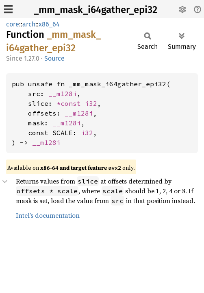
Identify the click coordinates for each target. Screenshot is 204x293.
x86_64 (49, 24)
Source (54, 58)
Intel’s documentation (48, 215)
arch (28, 24)
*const (70, 103)
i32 (91, 103)
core (12, 24)
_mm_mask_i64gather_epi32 (95, 9)
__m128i (62, 94)
